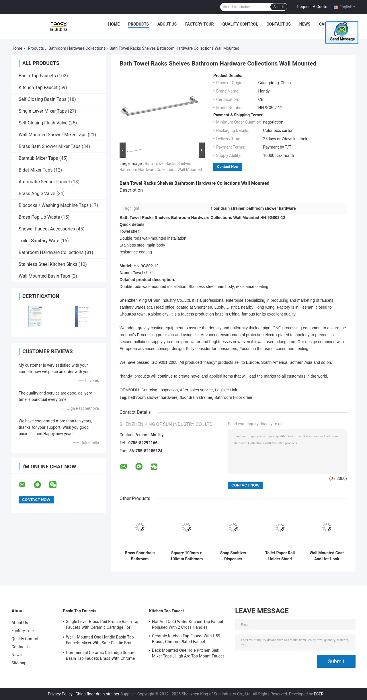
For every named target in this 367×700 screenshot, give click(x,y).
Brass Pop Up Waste (39, 217)
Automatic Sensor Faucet (44, 181)
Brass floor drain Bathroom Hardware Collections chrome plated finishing (140, 556)
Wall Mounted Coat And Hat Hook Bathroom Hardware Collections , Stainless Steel (327, 556)
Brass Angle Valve (37, 193)
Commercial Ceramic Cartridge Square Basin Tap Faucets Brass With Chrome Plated (100, 656)
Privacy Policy (60, 694)
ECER (319, 694)
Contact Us (278, 24)
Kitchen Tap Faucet (38, 87)
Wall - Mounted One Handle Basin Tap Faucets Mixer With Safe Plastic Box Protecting (100, 641)
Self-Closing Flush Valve (43, 123)
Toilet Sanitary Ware (39, 240)
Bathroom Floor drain (233, 397)
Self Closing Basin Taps (43, 99)
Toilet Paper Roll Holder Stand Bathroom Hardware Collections (280, 556)
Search (278, 7)
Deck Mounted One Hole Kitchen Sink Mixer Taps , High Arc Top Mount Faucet (188, 653)
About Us (167, 24)
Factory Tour (199, 24)
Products (138, 24)
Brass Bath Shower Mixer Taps (50, 146)
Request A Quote (312, 6)
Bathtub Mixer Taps (38, 158)
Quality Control (240, 24)
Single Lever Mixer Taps (43, 111)
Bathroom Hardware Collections (76, 48)
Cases (325, 24)
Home (114, 24)
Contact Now (228, 166)
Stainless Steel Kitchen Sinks (48, 264)
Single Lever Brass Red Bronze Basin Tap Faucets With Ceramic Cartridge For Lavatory (103, 625)
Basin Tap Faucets (37, 75)
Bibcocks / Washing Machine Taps (54, 205)
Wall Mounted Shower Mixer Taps (53, 134)
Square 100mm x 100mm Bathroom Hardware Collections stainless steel (186, 556)
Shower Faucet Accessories (47, 229)
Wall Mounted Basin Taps (44, 276)
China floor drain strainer (97, 694)
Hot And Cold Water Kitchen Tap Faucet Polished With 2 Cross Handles (187, 624)
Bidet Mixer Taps (35, 170)
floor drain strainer (195, 397)
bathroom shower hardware (152, 397)
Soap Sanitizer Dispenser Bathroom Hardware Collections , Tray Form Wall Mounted (233, 556)
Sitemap (18, 663)
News (305, 24)
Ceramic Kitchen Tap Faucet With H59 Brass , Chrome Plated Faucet (186, 639)
